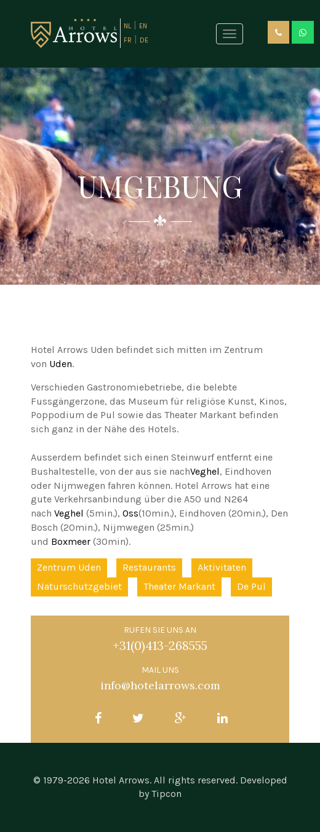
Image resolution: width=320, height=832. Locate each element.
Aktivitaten (222, 567)
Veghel (205, 471)
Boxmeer (70, 541)
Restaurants (149, 567)
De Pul (251, 586)
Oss (130, 513)
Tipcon (166, 793)
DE (144, 40)
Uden (60, 364)
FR (128, 40)
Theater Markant (179, 586)
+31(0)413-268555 (160, 645)
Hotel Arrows (121, 780)
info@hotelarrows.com (160, 685)
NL (127, 26)
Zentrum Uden (69, 567)
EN (143, 26)
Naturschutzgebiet (79, 586)
